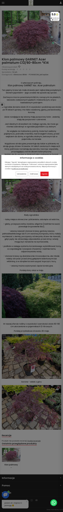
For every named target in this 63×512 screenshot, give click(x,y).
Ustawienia (21, 174)
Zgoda (44, 174)
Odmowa (34, 174)
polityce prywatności (20, 169)
